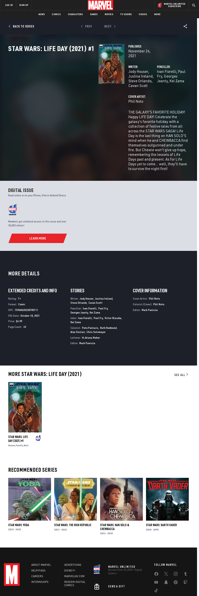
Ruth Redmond (108, 298)
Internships (40, 553)
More (157, 14)
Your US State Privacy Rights (61, 581)
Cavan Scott (90, 88)
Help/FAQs (38, 541)
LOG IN (9, 5)
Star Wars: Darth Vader (161, 495)
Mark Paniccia (87, 313)
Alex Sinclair (77, 302)
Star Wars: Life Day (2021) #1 (18, 409)
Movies (109, 14)
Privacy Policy (35, 581)
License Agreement (152, 581)
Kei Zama (145, 88)
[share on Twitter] (166, 546)
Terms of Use (17, 581)
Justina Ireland (99, 84)
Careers (37, 547)
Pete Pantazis (90, 298)
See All (181, 345)
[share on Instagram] (176, 546)
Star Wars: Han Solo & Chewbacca (114, 497)
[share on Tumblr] (185, 546)
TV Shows (126, 14)
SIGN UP (23, 5)
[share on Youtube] (156, 554)
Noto (26, 415)
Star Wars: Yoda (18, 495)
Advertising (72, 536)
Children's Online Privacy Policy (122, 581)
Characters (75, 14)
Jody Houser (75, 84)
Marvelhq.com (74, 547)
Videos (143, 14)
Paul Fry (153, 84)
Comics (56, 14)
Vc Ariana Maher (91, 307)
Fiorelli (19, 415)
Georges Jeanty (79, 282)
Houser (11, 415)
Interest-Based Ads (177, 581)
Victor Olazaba (113, 288)
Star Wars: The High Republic (72, 495)
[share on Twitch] (185, 554)
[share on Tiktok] (156, 563)
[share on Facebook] (156, 546)
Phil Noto (72, 104)
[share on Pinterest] (176, 554)
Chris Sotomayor (96, 302)
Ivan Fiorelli (135, 84)
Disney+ (70, 541)
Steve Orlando (78, 272)
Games (94, 14)
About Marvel (41, 536)
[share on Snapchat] (166, 554)
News (41, 14)
